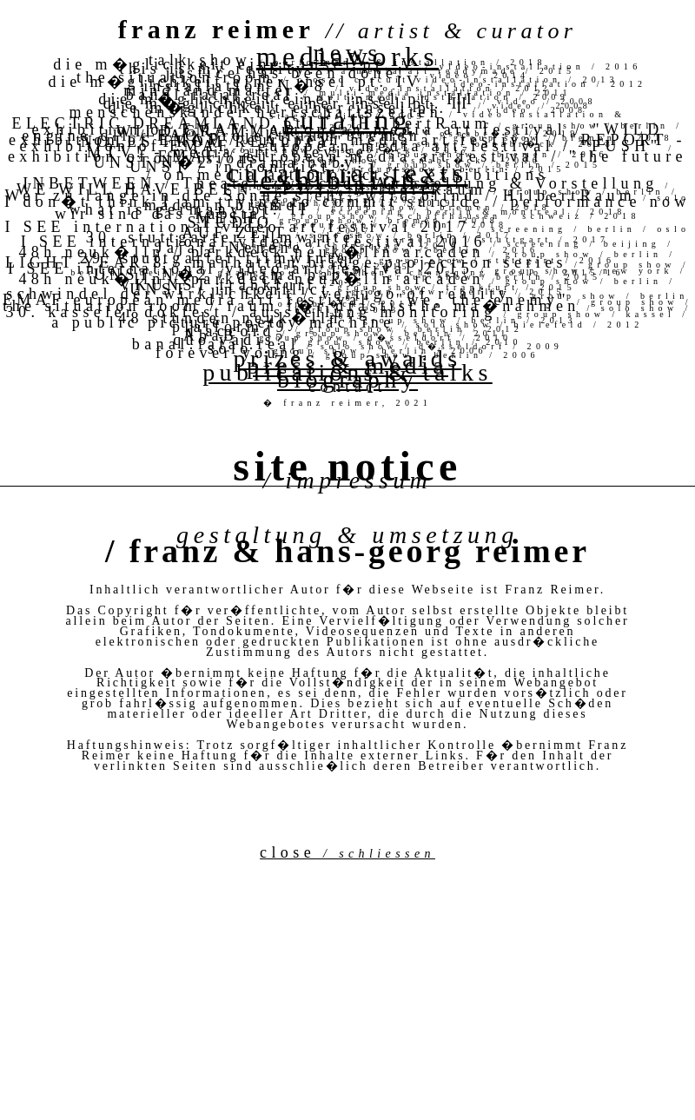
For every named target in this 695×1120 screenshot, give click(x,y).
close (347, 852)
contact (347, 386)
